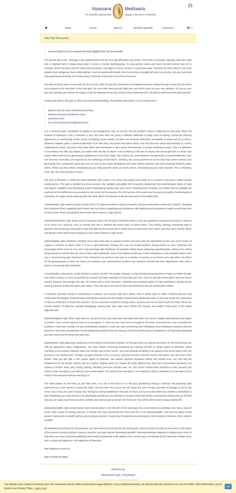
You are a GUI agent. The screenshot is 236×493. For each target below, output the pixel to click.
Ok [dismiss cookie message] (228, 486)
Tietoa (68, 27)
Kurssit (92, 27)
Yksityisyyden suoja (110, 474)
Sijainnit (118, 27)
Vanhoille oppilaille (143, 27)
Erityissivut (168, 27)
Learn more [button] (40, 488)
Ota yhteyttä (129, 474)
